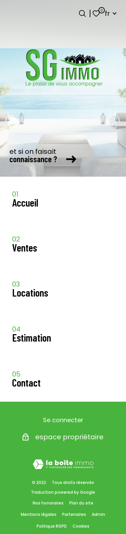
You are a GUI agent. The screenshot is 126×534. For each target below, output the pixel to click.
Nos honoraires (48, 503)
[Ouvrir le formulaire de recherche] (82, 13)
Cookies (81, 526)
